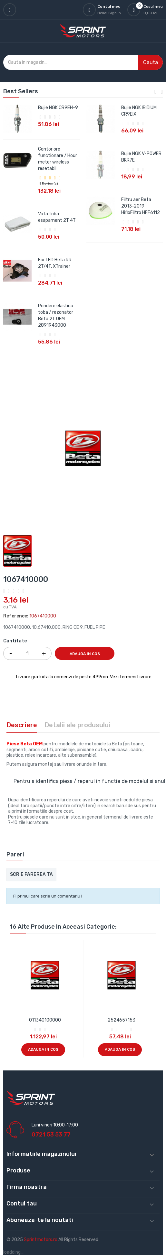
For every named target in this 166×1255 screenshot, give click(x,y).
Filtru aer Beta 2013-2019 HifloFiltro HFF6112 (140, 206)
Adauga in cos (85, 653)
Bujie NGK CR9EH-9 (58, 107)
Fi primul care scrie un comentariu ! (47, 896)
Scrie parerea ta (31, 874)
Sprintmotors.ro (41, 1239)
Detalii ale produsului (77, 725)
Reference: (15, 616)
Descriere (21, 725)
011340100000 (45, 1020)
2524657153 (121, 1020)
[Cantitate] (27, 653)
